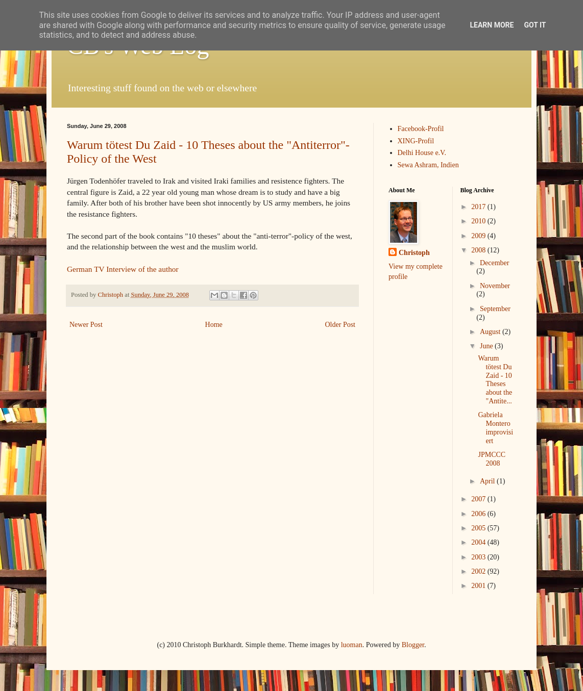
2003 (479, 557)
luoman (351, 645)
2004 (479, 542)
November (495, 286)
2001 (479, 586)
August (491, 332)
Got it (535, 25)
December (494, 263)
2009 (479, 236)
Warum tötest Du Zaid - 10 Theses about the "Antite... (495, 379)
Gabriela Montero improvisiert (495, 427)
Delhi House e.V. (422, 153)
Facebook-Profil (421, 129)
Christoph (414, 253)
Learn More (492, 25)
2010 (479, 221)
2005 (479, 528)
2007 (479, 499)
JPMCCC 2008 (491, 459)
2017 (479, 207)
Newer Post (86, 324)
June (487, 346)
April (488, 481)
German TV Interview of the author (123, 269)
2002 (479, 571)
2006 (479, 514)
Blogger (413, 645)
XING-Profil (416, 141)
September (495, 309)
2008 (479, 250)
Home (214, 324)
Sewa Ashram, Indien (428, 165)
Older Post (340, 324)
